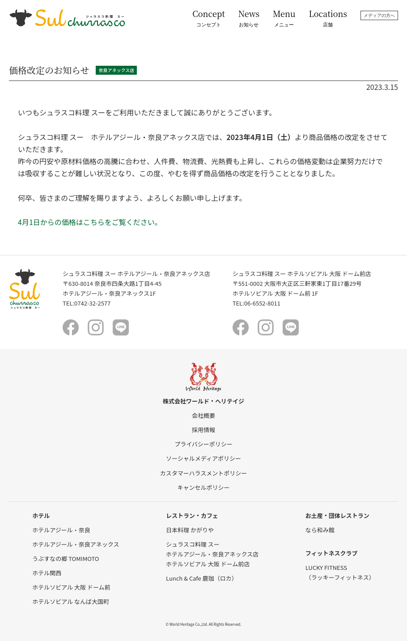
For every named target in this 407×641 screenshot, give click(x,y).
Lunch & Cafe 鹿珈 (201, 578)
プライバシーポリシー (203, 444)
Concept (208, 18)
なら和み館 (320, 530)
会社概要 (203, 415)
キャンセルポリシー (203, 487)
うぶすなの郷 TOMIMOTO (65, 558)
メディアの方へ (379, 15)
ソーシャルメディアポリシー (203, 458)
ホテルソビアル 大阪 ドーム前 (71, 587)
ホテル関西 (46, 573)
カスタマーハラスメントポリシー (203, 473)
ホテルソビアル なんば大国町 (70, 601)
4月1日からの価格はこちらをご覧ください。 (90, 221)
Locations (328, 18)
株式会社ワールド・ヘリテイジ (203, 401)
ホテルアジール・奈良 (61, 530)
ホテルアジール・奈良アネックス (75, 544)
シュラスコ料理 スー (193, 544)
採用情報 (203, 429)
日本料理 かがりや (190, 530)
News (248, 18)
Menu (284, 18)
